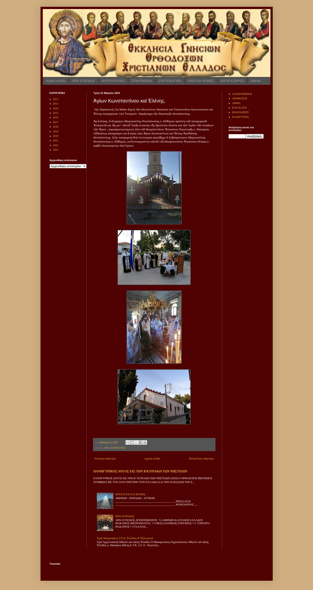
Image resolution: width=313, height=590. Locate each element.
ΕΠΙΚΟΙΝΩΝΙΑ (141, 81)
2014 (55, 108)
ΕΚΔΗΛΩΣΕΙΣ (240, 112)
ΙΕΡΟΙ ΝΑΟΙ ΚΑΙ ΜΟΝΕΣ (130, 494)
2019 (55, 131)
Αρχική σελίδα (56, 81)
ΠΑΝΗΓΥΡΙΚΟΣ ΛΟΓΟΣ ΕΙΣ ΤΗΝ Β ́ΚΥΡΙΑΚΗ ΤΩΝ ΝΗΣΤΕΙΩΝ (140, 471)
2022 (106, 447)
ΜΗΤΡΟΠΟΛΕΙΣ (113, 81)
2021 (55, 140)
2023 (55, 149)
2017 (55, 122)
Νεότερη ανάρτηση (105, 458)
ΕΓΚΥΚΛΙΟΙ (239, 107)
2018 (55, 126)
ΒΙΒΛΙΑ (256, 81)
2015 (55, 112)
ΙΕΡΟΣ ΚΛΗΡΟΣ (232, 81)
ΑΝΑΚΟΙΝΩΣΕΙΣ (242, 93)
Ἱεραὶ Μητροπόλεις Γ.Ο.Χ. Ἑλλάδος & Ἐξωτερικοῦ (125, 538)
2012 (55, 99)
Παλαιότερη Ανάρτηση (201, 458)
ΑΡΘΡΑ (236, 103)
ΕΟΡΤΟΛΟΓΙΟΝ (170, 81)
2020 (55, 136)
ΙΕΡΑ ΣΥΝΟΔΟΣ (83, 81)
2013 (55, 103)
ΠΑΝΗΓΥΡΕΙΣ (118, 447)
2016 (55, 117)
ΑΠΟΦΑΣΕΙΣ (239, 98)
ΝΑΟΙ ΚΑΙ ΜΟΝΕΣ (201, 81)
